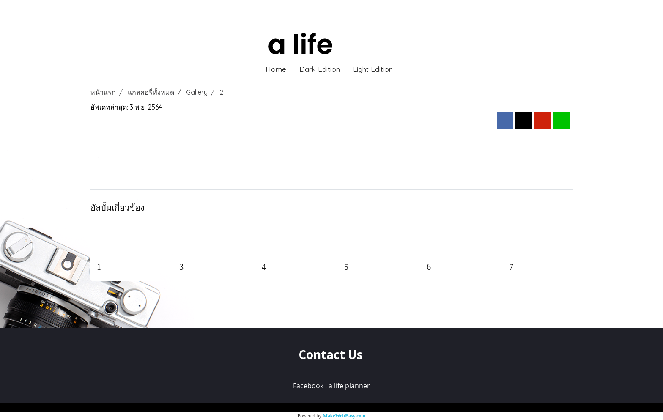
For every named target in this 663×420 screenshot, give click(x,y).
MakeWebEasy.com (344, 416)
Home (276, 69)
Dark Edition (319, 69)
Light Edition (373, 69)
